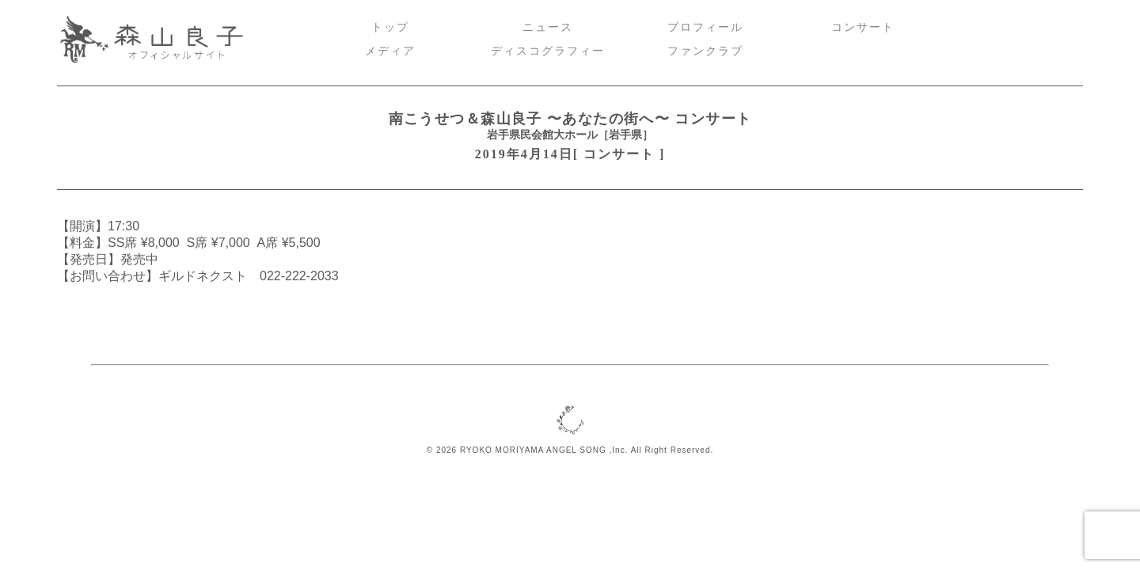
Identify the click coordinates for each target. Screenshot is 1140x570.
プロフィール (705, 27)
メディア (390, 51)
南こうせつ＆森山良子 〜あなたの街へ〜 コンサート (570, 119)
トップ (390, 27)
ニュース (547, 27)
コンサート (863, 27)
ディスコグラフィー (548, 51)
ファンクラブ (705, 51)
